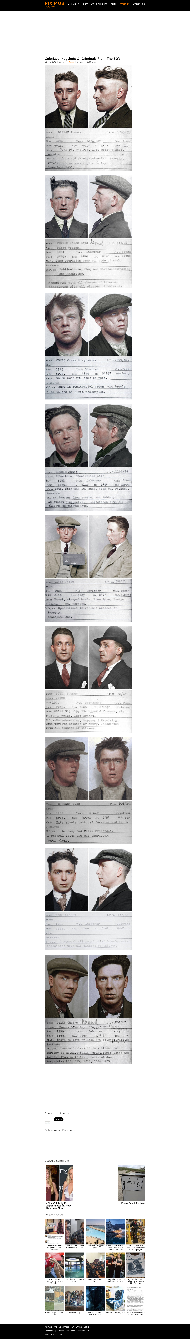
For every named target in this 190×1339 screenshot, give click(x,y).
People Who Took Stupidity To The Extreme (54, 1247)
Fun (113, 4)
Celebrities (99, 4)
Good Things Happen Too (54, 1313)
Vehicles (139, 4)
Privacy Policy (83, 1330)
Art (85, 4)
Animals (73, 4)
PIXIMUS (54, 3)
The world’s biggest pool (95, 1246)
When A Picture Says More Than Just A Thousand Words (115, 1247)
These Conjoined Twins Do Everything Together (54, 1281)
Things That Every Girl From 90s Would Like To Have (135, 1281)
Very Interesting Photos (95, 1280)
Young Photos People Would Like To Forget (115, 1280)
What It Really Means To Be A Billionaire (136, 1313)
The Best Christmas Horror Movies (95, 1313)
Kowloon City (74, 1312)
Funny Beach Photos (132, 1203)
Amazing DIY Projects (115, 1312)
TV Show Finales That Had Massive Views (74, 1246)
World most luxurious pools (75, 1280)
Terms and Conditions (65, 1330)
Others (124, 4)
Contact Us (49, 1330)
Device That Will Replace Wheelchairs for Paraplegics (136, 1247)
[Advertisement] (95, 34)
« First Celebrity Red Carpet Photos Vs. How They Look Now (58, 1205)
